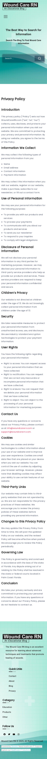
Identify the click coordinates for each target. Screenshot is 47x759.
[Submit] (39, 58)
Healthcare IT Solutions (20, 750)
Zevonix (14, 746)
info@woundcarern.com (19, 428)
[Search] (23, 58)
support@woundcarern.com (16, 431)
